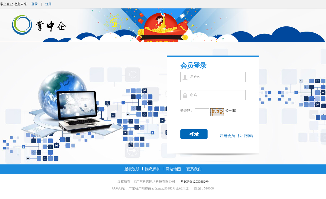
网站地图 (173, 169)
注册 (48, 4)
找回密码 (245, 136)
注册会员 (227, 136)
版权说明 (132, 169)
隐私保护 (152, 169)
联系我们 (194, 169)
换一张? (230, 110)
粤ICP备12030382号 (195, 181)
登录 (34, 4)
